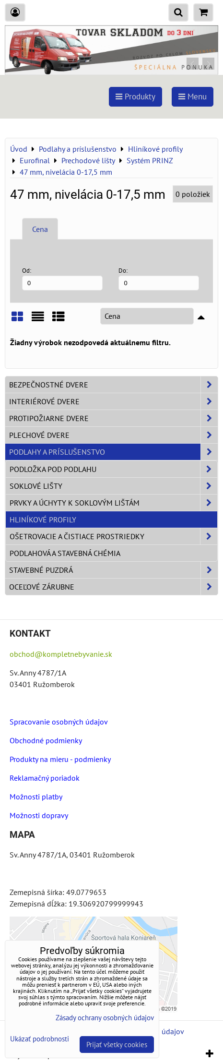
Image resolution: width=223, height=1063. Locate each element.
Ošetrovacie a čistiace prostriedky (113, 536)
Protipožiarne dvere (113, 418)
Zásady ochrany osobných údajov (105, 1017)
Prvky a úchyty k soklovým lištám (113, 503)
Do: (158, 278)
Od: (62, 278)
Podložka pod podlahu (113, 469)
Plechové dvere (113, 435)
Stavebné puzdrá (113, 570)
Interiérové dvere (113, 401)
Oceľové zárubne (113, 587)
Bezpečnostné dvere (113, 384)
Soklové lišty (113, 486)
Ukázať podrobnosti (39, 1039)
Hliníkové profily (43, 519)
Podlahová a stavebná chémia (65, 553)
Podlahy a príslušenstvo (113, 452)
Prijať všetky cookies (116, 1044)
